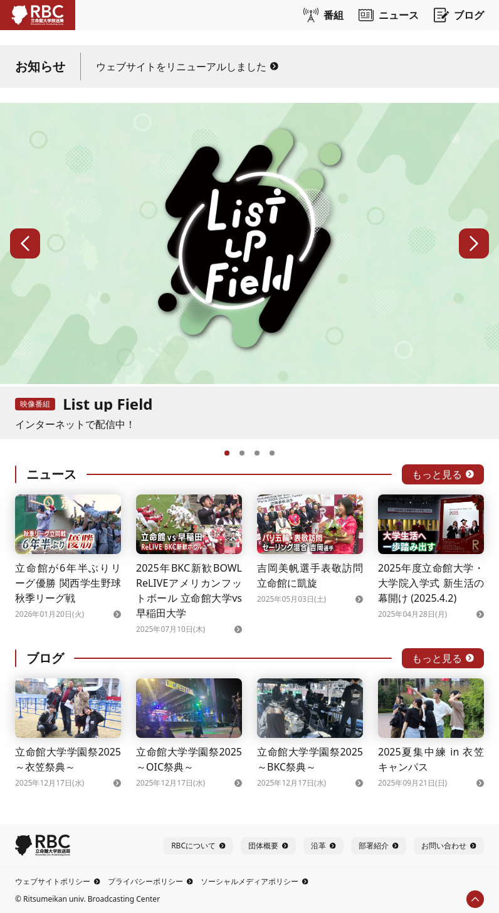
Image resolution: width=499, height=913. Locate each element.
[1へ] (226, 451)
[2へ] (242, 451)
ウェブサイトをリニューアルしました (187, 66)
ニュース (389, 15)
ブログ (459, 15)
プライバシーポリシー (150, 881)
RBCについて (198, 845)
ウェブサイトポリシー (57, 881)
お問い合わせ (448, 845)
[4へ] (272, 451)
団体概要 (268, 845)
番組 (323, 15)
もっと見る (443, 474)
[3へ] (257, 451)
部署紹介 (379, 845)
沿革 (323, 845)
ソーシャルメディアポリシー (254, 881)
